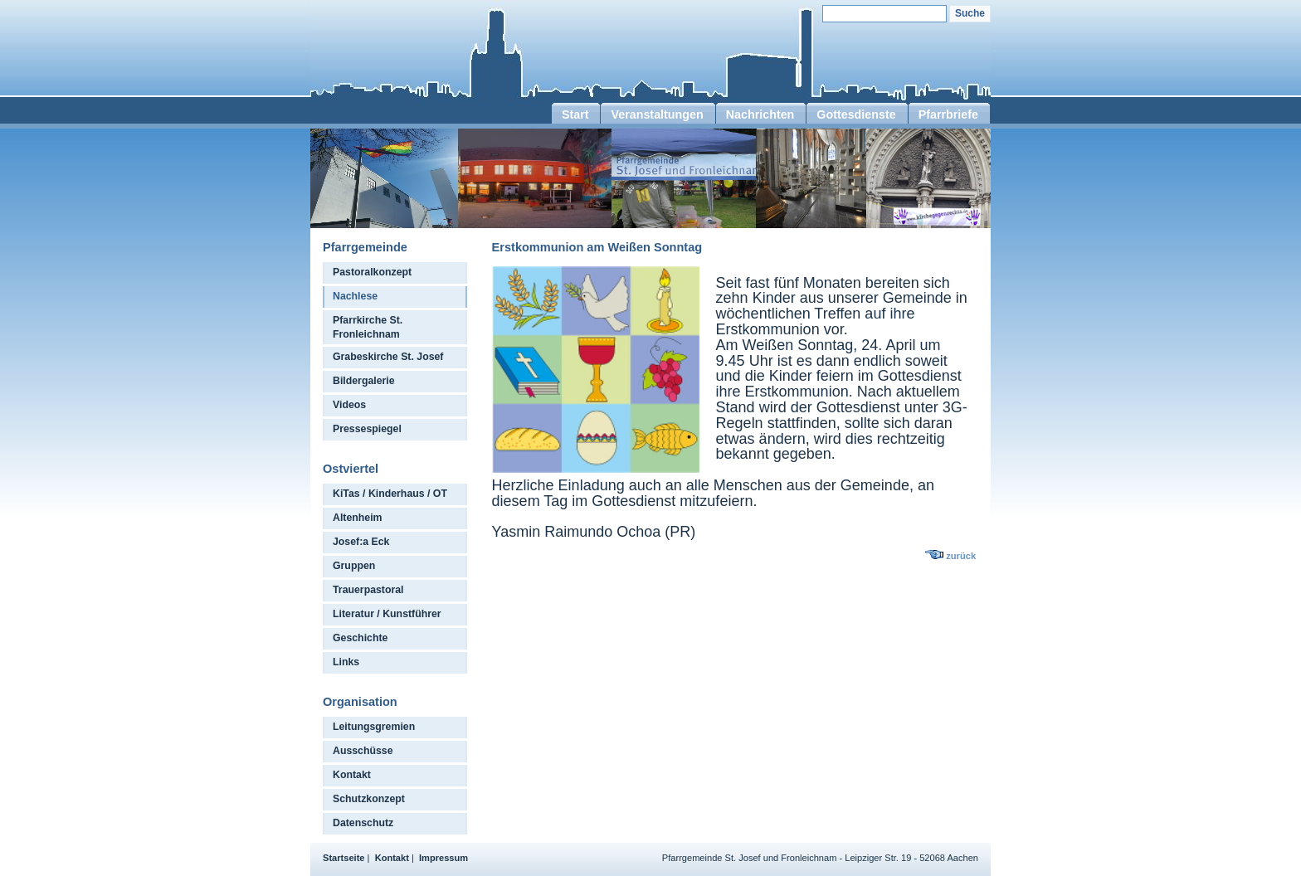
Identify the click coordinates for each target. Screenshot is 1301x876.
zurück (961, 556)
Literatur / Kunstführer (387, 614)
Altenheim (358, 517)
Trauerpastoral (368, 590)
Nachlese (355, 296)
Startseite (344, 858)
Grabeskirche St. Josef (388, 357)
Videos (349, 405)
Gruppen (354, 566)
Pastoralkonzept (372, 272)
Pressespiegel (367, 429)
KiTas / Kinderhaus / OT (390, 493)
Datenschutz (363, 823)
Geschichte (360, 638)
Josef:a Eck (361, 542)
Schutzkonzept (369, 799)
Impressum (443, 858)
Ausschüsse (363, 751)
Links (346, 662)
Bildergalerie (364, 381)
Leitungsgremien (374, 726)
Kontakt (352, 775)
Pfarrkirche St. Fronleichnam (367, 327)
